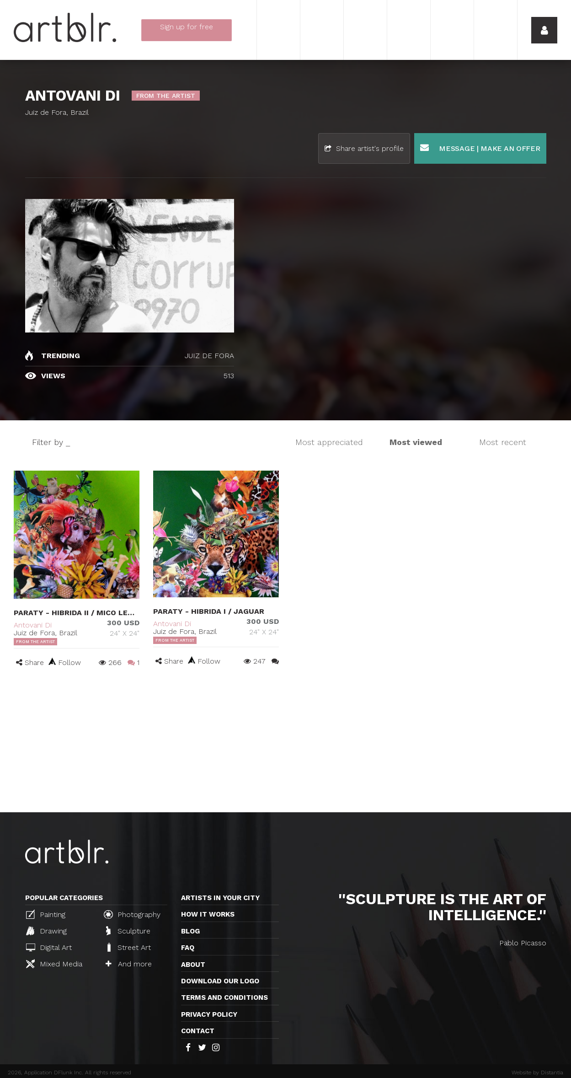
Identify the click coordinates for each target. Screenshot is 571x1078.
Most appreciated (329, 442)
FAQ (187, 948)
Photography (132, 914)
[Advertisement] (285, 744)
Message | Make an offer (480, 148)
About (193, 964)
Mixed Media (54, 963)
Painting (45, 914)
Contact (197, 1031)
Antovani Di (33, 625)
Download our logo (220, 981)
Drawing (46, 930)
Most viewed (416, 442)
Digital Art (49, 947)
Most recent (502, 442)
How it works (208, 914)
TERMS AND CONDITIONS (224, 997)
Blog (190, 931)
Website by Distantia (537, 1072)
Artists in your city (220, 898)
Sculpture (128, 930)
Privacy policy (209, 1014)
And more (129, 964)
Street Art (128, 947)
